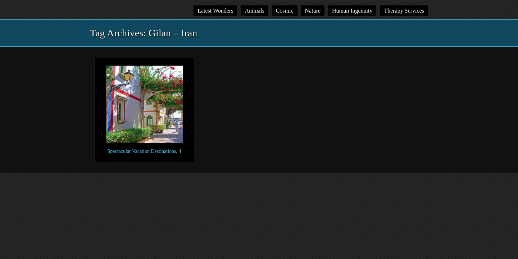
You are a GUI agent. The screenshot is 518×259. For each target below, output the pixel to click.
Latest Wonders (215, 11)
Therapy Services (404, 11)
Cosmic (285, 11)
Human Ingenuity (352, 11)
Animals (254, 11)
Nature (313, 11)
